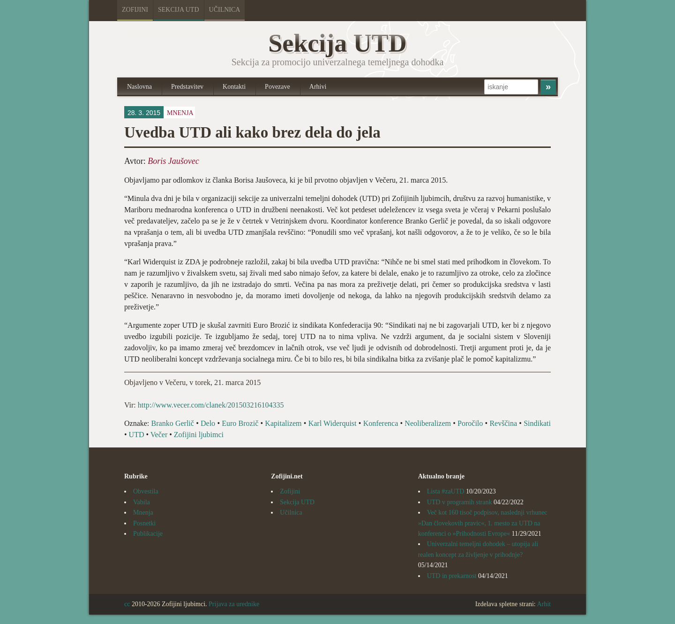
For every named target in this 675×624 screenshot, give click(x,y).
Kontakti (234, 86)
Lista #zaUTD (446, 491)
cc (127, 604)
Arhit (544, 604)
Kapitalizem (283, 423)
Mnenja (180, 112)
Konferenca (380, 423)
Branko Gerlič (172, 423)
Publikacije (148, 533)
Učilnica (224, 9)
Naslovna (139, 86)
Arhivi (318, 86)
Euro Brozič (240, 423)
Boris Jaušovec (173, 161)
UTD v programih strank (459, 502)
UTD (136, 435)
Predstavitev (187, 86)
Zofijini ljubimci (199, 435)
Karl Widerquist (332, 423)
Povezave (277, 86)
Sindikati (537, 423)
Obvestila (145, 491)
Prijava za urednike (234, 604)
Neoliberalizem (428, 423)
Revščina (503, 423)
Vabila (141, 502)
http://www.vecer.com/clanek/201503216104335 (210, 405)
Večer (158, 435)
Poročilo (470, 423)
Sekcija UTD (178, 9)
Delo (208, 423)
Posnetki (144, 523)
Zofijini (135, 9)
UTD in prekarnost (452, 575)
